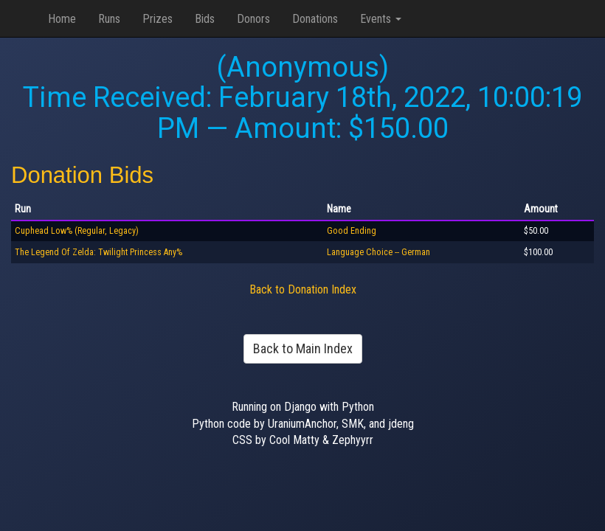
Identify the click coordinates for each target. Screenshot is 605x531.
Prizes (157, 19)
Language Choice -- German (378, 252)
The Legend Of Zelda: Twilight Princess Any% (98, 252)
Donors (253, 19)
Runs (109, 19)
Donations (315, 19)
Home (62, 19)
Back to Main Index (303, 348)
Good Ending (351, 231)
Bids (205, 19)
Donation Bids (82, 175)
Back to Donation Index (302, 289)
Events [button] (380, 19)
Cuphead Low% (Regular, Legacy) (77, 231)
